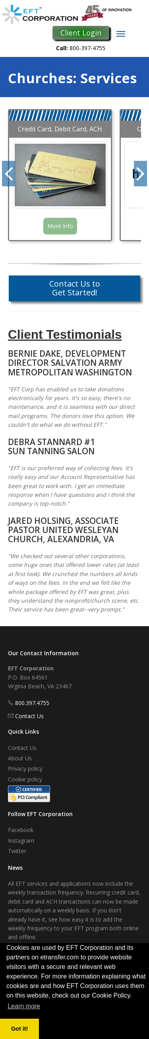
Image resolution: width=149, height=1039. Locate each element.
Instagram (21, 840)
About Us (20, 758)
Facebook (20, 830)
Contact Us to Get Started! (74, 288)
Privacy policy (25, 768)
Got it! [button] (19, 1028)
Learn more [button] (24, 1006)
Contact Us (29, 716)
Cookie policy (25, 779)
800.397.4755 (32, 703)
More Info (60, 226)
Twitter (17, 851)
